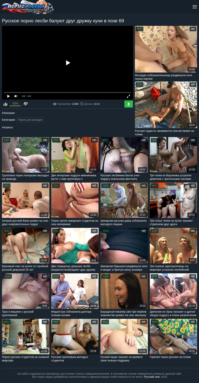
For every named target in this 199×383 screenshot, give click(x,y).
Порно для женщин (30, 119)
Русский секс (152, 376)
